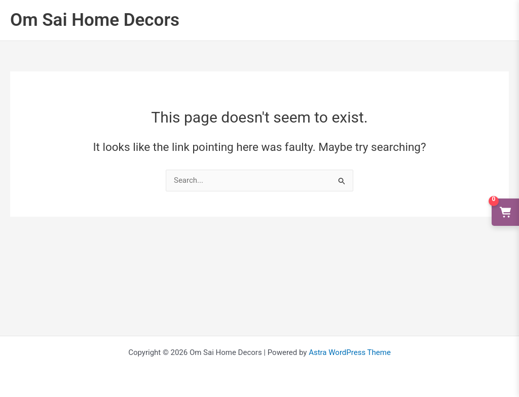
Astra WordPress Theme (350, 352)
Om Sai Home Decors (94, 20)
